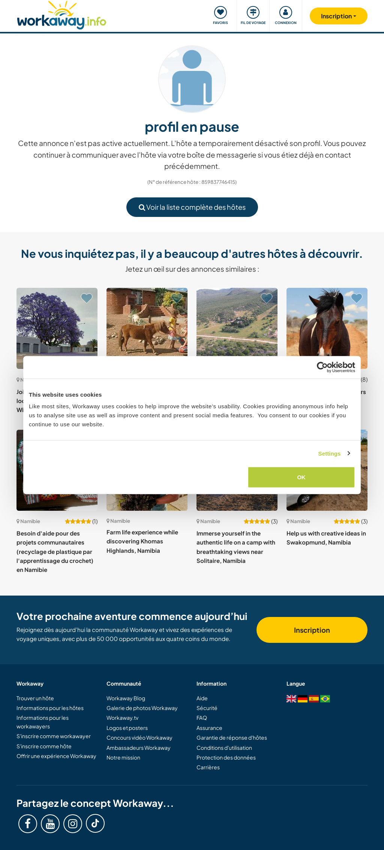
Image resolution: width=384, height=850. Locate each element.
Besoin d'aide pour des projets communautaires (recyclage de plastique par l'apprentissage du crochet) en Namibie (54, 551)
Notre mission (123, 757)
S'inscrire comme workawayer (53, 736)
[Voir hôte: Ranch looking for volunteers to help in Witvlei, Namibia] (327, 328)
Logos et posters (127, 727)
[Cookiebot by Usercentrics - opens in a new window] (322, 367)
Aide (202, 698)
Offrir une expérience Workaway (56, 755)
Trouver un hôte (35, 698)
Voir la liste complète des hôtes (192, 207)
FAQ (201, 717)
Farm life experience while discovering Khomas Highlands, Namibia (142, 541)
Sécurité (207, 707)
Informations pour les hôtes (50, 707)
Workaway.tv (122, 717)
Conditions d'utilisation (224, 747)
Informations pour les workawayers (42, 721)
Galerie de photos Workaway (142, 707)
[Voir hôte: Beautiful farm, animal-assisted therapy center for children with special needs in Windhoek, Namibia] (147, 328)
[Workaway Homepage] (61, 14)
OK (301, 477)
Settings (329, 453)
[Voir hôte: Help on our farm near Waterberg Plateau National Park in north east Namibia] (237, 328)
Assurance (209, 727)
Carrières (208, 767)
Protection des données (226, 757)
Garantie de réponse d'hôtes (231, 737)
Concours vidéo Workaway (139, 737)
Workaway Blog (125, 698)
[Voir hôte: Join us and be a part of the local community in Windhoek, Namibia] (57, 328)
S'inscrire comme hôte (44, 746)
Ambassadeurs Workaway (138, 747)
